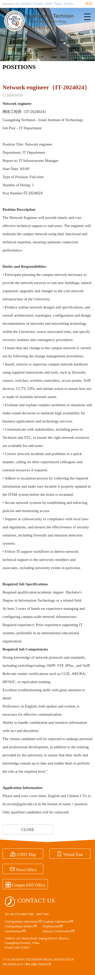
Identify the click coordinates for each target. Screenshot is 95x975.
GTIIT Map (23, 854)
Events (68, 4)
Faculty (38, 4)
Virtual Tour (70, 854)
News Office (22, 869)
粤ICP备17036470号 (38, 964)
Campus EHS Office (25, 884)
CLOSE (28, 829)
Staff (48, 4)
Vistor (57, 4)
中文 (88, 4)
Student (26, 4)
